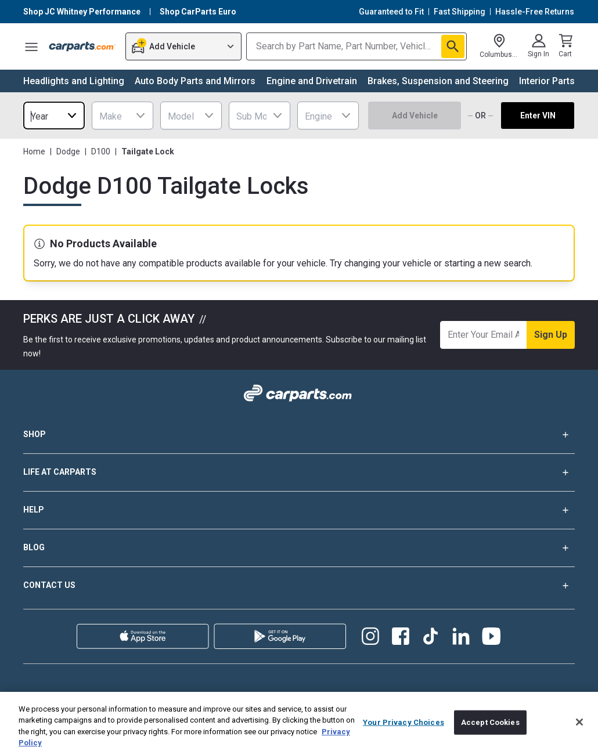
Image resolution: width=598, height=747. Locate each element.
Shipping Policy (49, 698)
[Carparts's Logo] (82, 46)
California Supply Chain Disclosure (422, 698)
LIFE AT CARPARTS (299, 472)
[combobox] (54, 115)
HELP (299, 510)
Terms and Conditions (314, 698)
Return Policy (178, 698)
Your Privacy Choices (269, 714)
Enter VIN (538, 115)
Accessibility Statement (534, 698)
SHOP (299, 434)
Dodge (68, 151)
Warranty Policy (116, 698)
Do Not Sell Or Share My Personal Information (464, 714)
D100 (100, 151)
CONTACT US (299, 585)
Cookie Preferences (92, 714)
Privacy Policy (239, 698)
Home (34, 151)
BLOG (299, 548)
